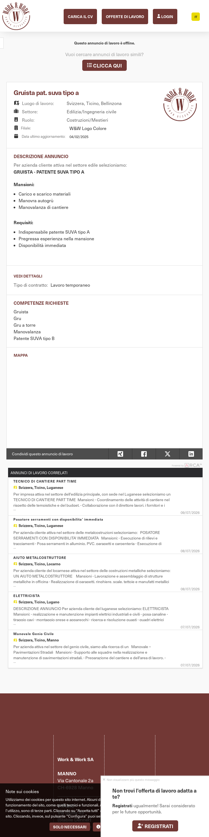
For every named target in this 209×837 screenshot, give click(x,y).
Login (165, 16)
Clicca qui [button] (104, 65)
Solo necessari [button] (69, 826)
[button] (191, 453)
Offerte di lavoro (125, 16)
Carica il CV (80, 16)
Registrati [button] (155, 826)
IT (196, 17)
